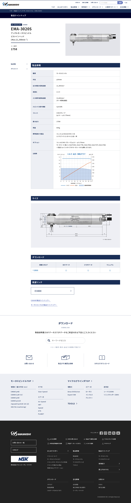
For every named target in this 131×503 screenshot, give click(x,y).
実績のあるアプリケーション (55, 468)
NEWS (100, 484)
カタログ (23, 450)
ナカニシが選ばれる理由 (54, 465)
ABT (39, 405)
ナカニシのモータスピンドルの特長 (57, 462)
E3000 (25, 25)
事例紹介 (102, 463)
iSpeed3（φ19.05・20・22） (20, 404)
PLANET (41, 414)
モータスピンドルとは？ (53, 459)
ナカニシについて (52, 456)
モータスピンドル (78, 459)
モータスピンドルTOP (22, 381)
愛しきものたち (104, 469)
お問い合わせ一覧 (23, 442)
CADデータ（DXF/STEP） (54, 490)
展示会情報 (85, 2)
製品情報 (19, 64)
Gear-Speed (42, 392)
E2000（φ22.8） (16, 401)
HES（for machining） (18, 407)
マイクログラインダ (78, 462)
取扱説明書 (50, 487)
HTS (39, 411)
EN (126, 3)
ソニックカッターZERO (111, 395)
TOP (53, 7)
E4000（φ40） (15, 392)
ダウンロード (19, 69)
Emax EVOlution (74, 392)
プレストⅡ (89, 398)
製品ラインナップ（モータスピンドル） (23, 11)
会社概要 (75, 484)
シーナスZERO (109, 392)
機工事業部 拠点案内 (79, 487)
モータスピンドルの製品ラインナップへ (44, 305)
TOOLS (72, 403)
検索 (120, 3)
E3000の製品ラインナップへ (40, 300)
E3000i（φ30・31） (17, 395)
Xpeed (40, 408)
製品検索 (75, 456)
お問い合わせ (94, 2)
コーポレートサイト (78, 490)
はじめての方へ (62, 7)
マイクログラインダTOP (80, 381)
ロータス (89, 392)
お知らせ (77, 2)
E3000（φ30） (15, 398)
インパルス (89, 395)
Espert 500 (72, 395)
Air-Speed (42, 401)
